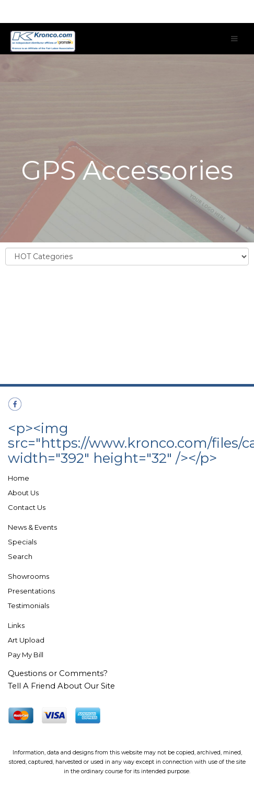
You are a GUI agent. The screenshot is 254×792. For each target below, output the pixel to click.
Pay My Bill (25, 654)
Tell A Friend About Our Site (61, 686)
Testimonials (28, 605)
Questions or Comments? (58, 673)
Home (18, 478)
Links (16, 625)
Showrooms (28, 576)
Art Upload (26, 640)
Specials (22, 542)
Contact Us (26, 507)
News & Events (32, 527)
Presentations (31, 591)
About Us (23, 492)
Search (20, 556)
